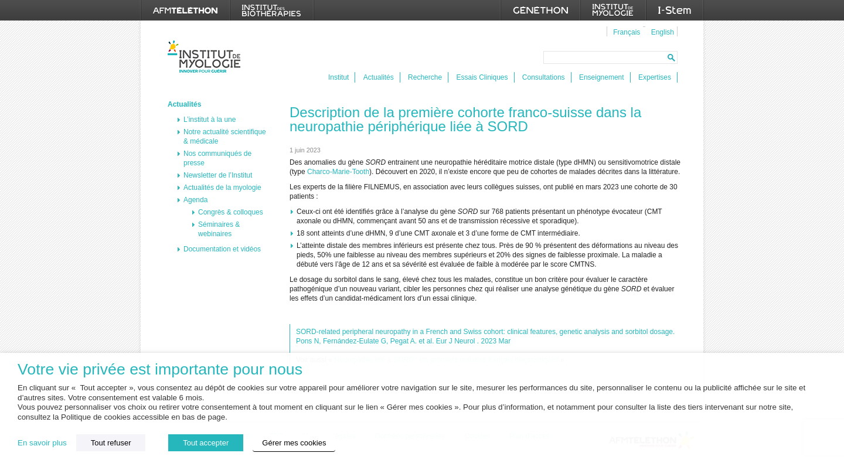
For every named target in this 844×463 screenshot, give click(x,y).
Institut (338, 77)
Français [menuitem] (626, 32)
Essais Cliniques (482, 77)
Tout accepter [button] (206, 442)
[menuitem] (625, 32)
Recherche (425, 77)
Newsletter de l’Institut (217, 175)
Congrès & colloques (230, 212)
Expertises (654, 77)
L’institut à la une (209, 119)
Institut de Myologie (207, 56)
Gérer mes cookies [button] (294, 442)
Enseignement (601, 77)
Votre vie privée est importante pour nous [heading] (160, 369)
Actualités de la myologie (222, 187)
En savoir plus (42, 442)
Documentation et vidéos (222, 249)
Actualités (378, 77)
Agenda (195, 200)
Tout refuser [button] (111, 442)
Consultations (543, 77)
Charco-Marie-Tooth (338, 172)
